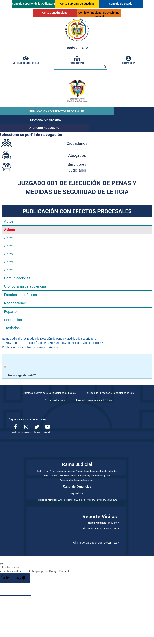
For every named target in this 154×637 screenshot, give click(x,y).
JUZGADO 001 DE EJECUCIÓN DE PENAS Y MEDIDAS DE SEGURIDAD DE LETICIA (51, 343)
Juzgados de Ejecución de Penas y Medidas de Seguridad (59, 338)
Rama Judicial (11, 338)
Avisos (53, 347)
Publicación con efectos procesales (23, 347)
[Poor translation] (21, 578)
